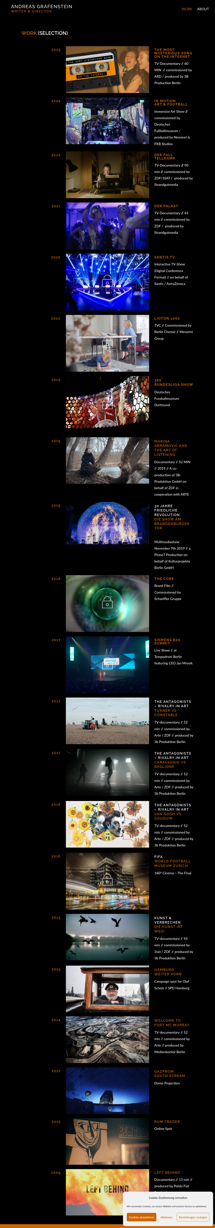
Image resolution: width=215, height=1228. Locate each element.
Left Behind (167, 1173)
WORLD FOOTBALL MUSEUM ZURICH (172, 861)
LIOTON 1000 (167, 318)
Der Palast (166, 206)
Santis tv (164, 257)
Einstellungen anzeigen (193, 1217)
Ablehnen (166, 1217)
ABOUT (203, 9)
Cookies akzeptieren (141, 1217)
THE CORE (164, 579)
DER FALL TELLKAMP (164, 156)
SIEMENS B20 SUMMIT (167, 641)
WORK (187, 9)
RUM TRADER (167, 1122)
